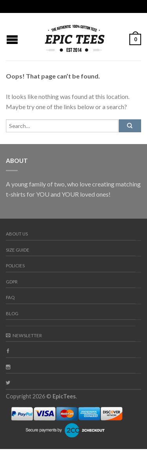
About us (17, 233)
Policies (15, 265)
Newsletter (24, 335)
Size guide (17, 249)
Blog (12, 313)
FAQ (10, 297)
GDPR (12, 281)
